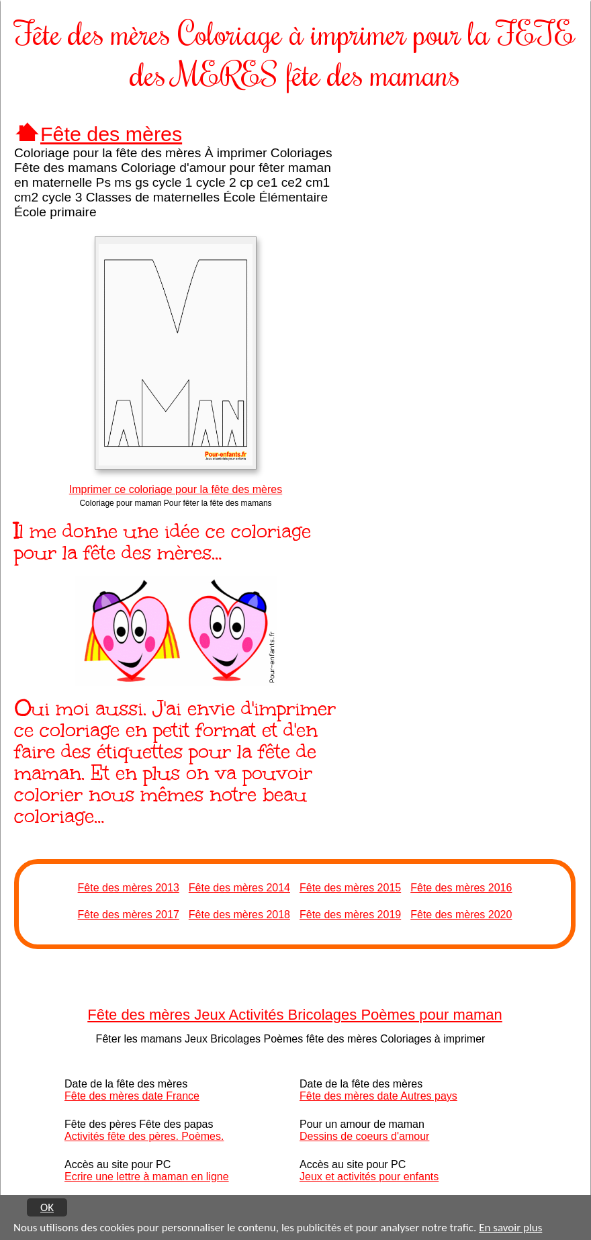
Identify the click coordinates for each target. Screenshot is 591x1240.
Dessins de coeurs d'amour (364, 1136)
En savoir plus (510, 1228)
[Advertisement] (470, 212)
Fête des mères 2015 (350, 887)
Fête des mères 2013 (128, 887)
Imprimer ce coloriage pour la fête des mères (175, 489)
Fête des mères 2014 (239, 887)
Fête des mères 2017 (128, 914)
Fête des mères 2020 (461, 914)
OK (47, 1207)
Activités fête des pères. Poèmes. (144, 1136)
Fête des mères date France (131, 1096)
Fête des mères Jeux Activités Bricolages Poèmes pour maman (294, 1014)
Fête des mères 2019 (350, 914)
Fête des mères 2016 (461, 887)
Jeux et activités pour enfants (369, 1176)
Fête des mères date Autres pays (378, 1096)
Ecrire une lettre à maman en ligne (146, 1176)
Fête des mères (111, 133)
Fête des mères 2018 (239, 914)
